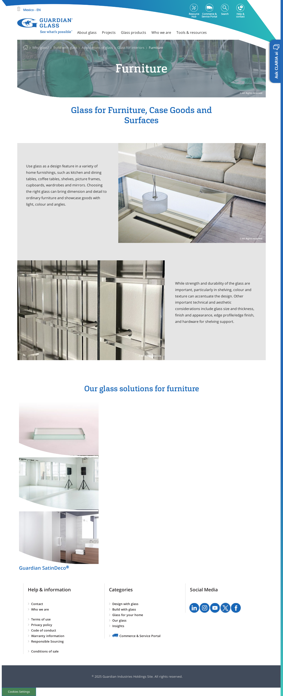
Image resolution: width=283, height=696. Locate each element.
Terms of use (41, 619)
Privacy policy (41, 625)
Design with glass (125, 604)
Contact (37, 604)
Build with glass (124, 609)
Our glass (119, 620)
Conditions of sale (45, 651)
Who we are (40, 609)
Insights (118, 626)
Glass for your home (127, 615)
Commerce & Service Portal (140, 636)
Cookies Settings (19, 692)
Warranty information (47, 636)
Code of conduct (43, 630)
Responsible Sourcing (47, 641)
